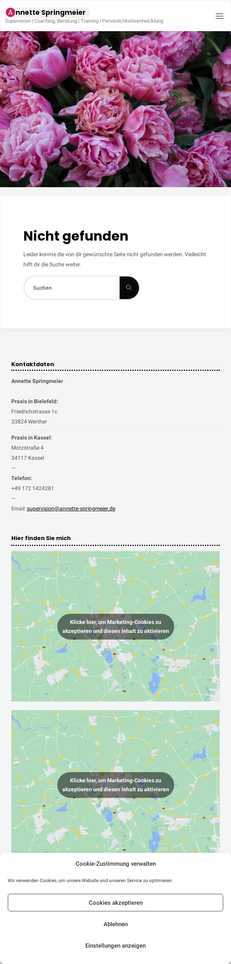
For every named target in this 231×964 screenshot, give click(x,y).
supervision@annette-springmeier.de (71, 508)
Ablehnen (116, 924)
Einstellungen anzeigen (115, 945)
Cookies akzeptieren (116, 902)
